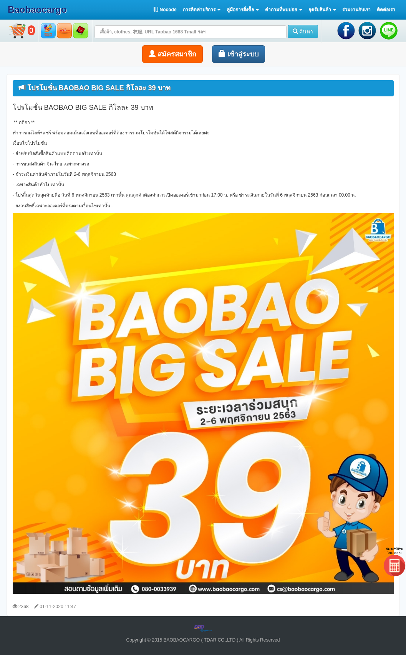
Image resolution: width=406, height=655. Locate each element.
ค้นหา (303, 31)
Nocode (165, 9)
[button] (202, 9)
